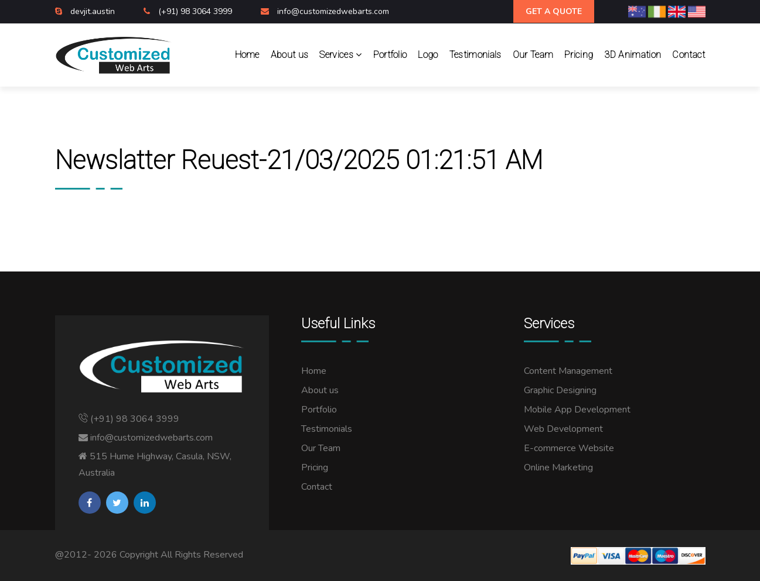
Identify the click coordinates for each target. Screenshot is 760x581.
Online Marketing (558, 467)
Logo (428, 54)
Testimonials (475, 54)
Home (247, 54)
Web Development (563, 428)
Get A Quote (554, 11)
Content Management (568, 371)
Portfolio (390, 54)
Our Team (533, 54)
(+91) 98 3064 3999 (196, 11)
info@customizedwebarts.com (333, 11)
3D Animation (632, 54)
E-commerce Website (569, 448)
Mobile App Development (577, 409)
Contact (688, 54)
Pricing (578, 54)
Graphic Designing (560, 390)
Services (340, 54)
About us (290, 54)
